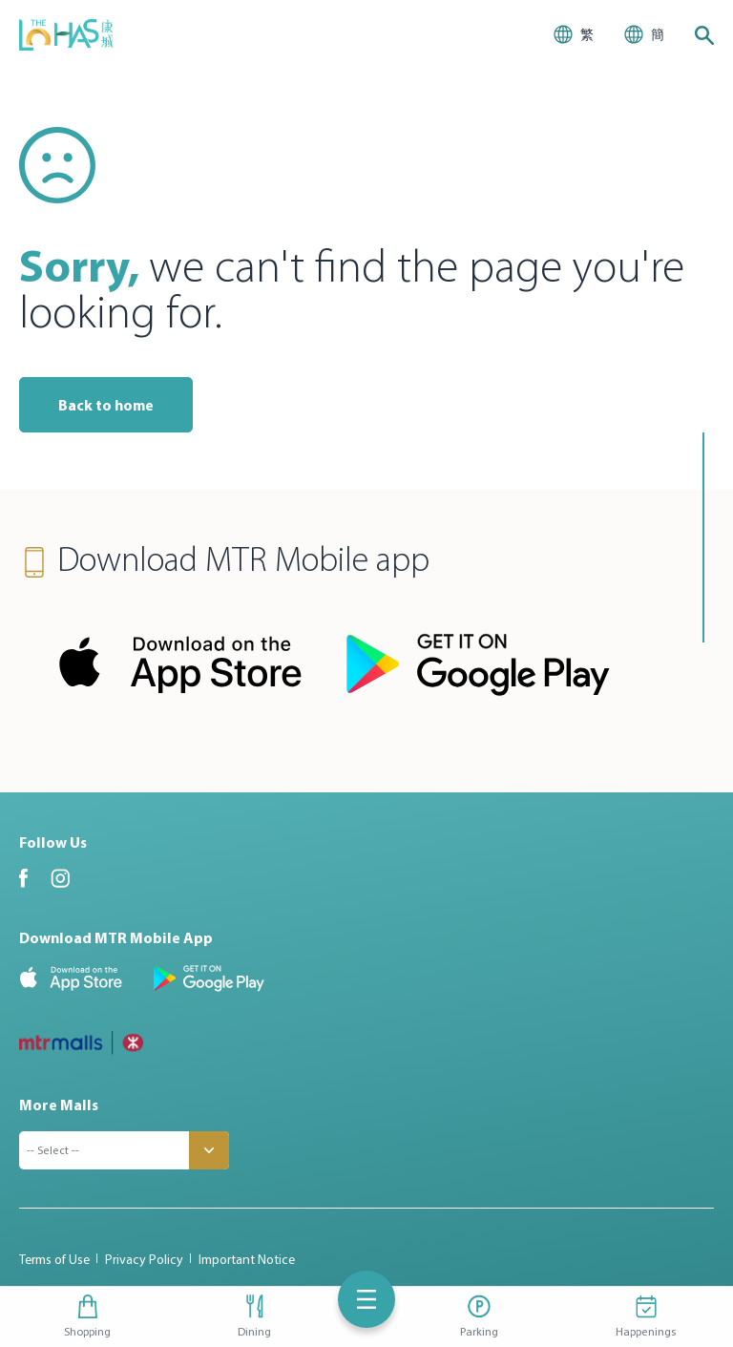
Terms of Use (54, 1259)
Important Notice (247, 1259)
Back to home (106, 404)
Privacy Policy (144, 1259)
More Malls (58, 1104)
